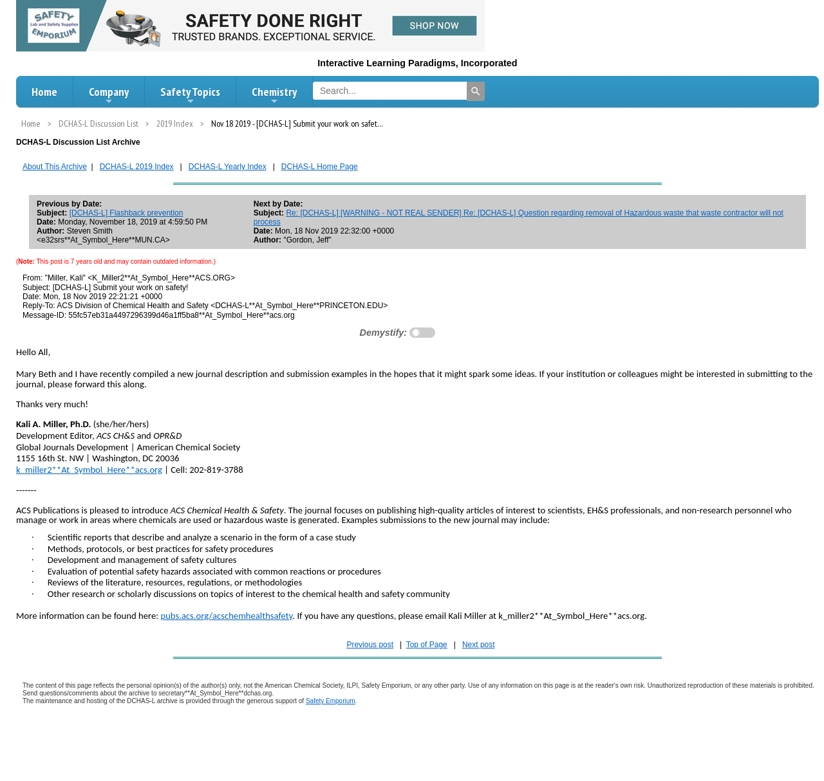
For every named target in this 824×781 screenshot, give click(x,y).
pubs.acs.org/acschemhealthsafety (226, 615)
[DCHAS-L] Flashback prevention (126, 212)
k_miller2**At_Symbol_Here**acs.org (89, 469)
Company (109, 95)
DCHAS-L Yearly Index (228, 166)
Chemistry (274, 95)
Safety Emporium (330, 700)
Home (44, 91)
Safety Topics (190, 95)
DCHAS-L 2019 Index (137, 166)
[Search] (476, 91)
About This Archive (55, 166)
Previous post (369, 644)
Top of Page (426, 644)
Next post (478, 644)
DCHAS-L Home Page (319, 166)
